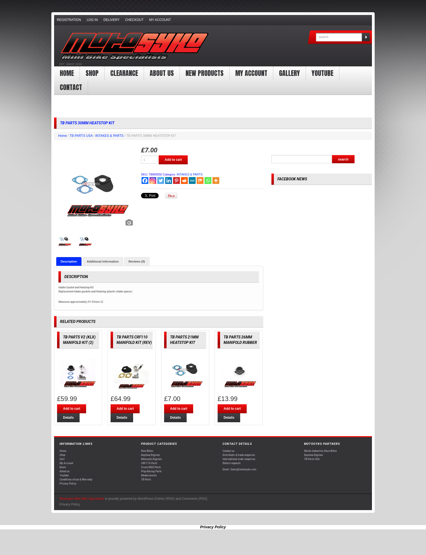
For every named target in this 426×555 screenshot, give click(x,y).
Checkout (134, 20)
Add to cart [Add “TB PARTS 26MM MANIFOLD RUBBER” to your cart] (232, 409)
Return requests (232, 463)
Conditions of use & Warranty (75, 479)
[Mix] (200, 180)
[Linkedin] (168, 180)
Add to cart (173, 160)
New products (205, 73)
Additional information (103, 261)
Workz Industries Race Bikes (320, 450)
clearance (124, 73)
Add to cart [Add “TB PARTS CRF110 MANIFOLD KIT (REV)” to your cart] (125, 409)
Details (68, 418)
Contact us (228, 450)
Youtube (64, 475)
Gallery (289, 73)
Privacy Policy (67, 483)
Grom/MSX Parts (151, 467)
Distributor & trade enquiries (239, 455)
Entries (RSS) (164, 499)
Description (69, 261)
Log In (92, 20)
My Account (160, 20)
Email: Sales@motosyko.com (239, 469)
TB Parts (146, 479)
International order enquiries (239, 459)
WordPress (145, 499)
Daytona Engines (150, 455)
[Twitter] (160, 180)
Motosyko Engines (151, 459)
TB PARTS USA (81, 136)
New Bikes (147, 450)
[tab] (69, 261)
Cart (61, 459)
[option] (95, 188)
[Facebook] (145, 180)
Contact (71, 87)
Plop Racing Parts (151, 471)
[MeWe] (192, 180)
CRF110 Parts (149, 463)
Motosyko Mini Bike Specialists (81, 499)
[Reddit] (184, 180)
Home (67, 73)
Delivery (112, 20)
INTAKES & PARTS (109, 136)
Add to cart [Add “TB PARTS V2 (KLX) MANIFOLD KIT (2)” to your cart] (71, 409)
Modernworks (149, 475)
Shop (92, 73)
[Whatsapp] (208, 180)
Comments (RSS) (194, 499)
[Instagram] (152, 180)
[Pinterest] (176, 180)
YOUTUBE (322, 73)
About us (162, 73)
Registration (69, 20)
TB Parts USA (312, 459)
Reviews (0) (137, 261)
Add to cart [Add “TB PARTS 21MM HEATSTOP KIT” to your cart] (178, 409)
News (62, 467)
